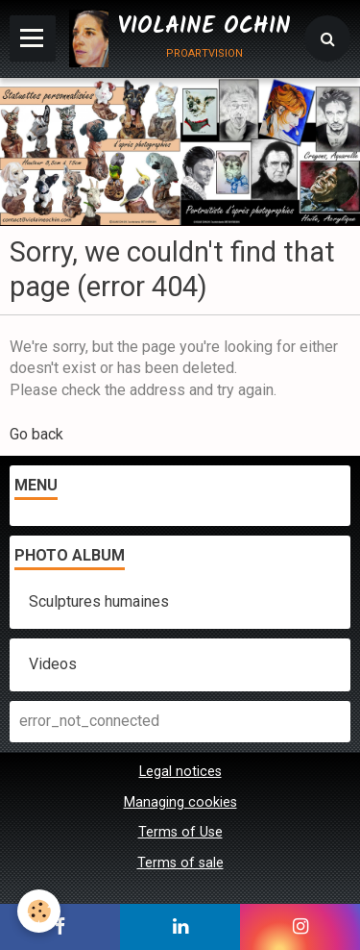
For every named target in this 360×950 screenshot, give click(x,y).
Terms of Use (180, 832)
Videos (53, 664)
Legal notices (180, 771)
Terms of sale (180, 863)
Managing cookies (180, 802)
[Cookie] (38, 911)
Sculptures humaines (99, 601)
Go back (36, 434)
